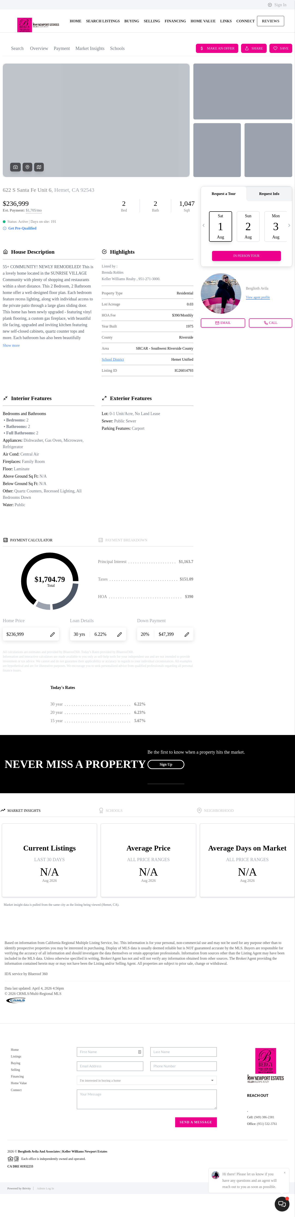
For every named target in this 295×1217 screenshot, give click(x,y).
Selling (15, 1093)
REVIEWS (270, 44)
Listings (16, 1079)
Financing (17, 1099)
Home (15, 1073)
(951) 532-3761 (267, 1147)
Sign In (277, 5)
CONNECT (245, 44)
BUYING (131, 44)
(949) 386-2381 (264, 1140)
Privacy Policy (224, 1211)
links (226, 44)
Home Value (19, 1106)
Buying (15, 1086)
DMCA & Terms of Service (255, 1211)
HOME (76, 44)
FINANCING (175, 44)
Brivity (26, 1211)
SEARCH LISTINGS (103, 44)
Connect (16, 1113)
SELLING (152, 44)
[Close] (284, 1173)
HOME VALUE (203, 44)
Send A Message (196, 1145)
